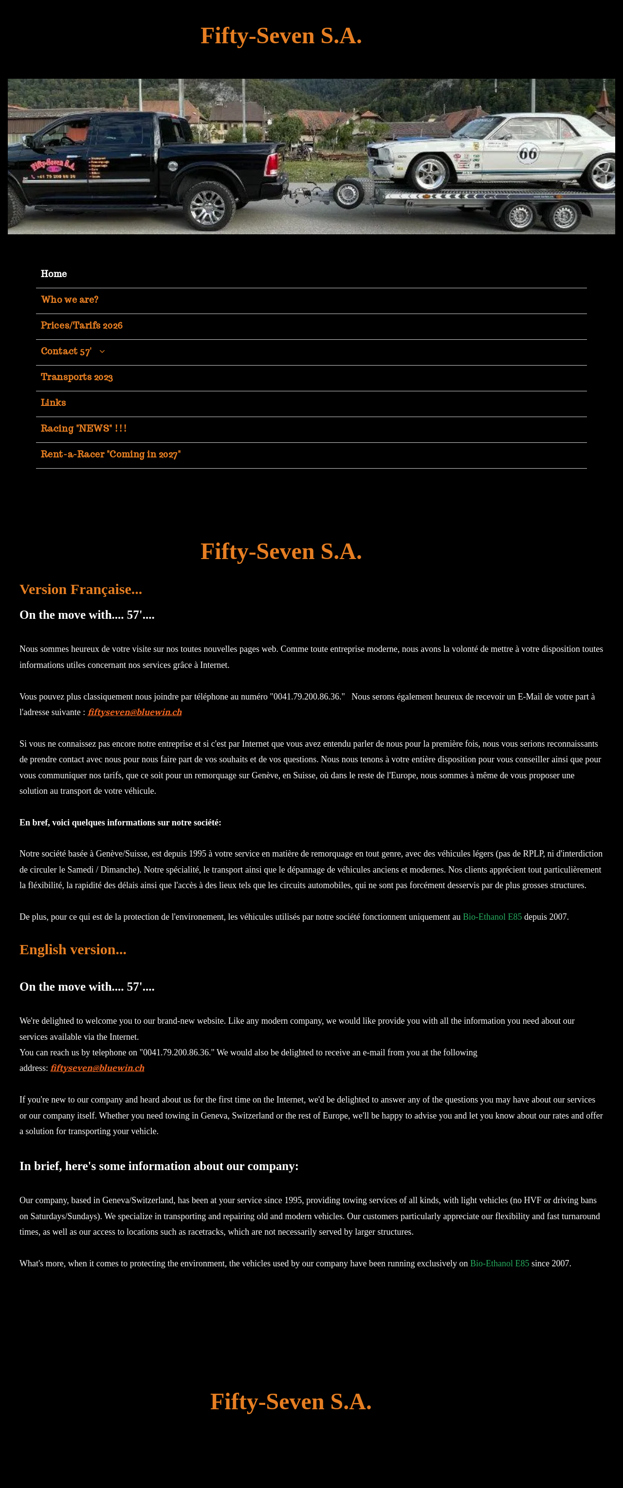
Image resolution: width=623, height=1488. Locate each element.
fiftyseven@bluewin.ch (135, 712)
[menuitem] (311, 275)
